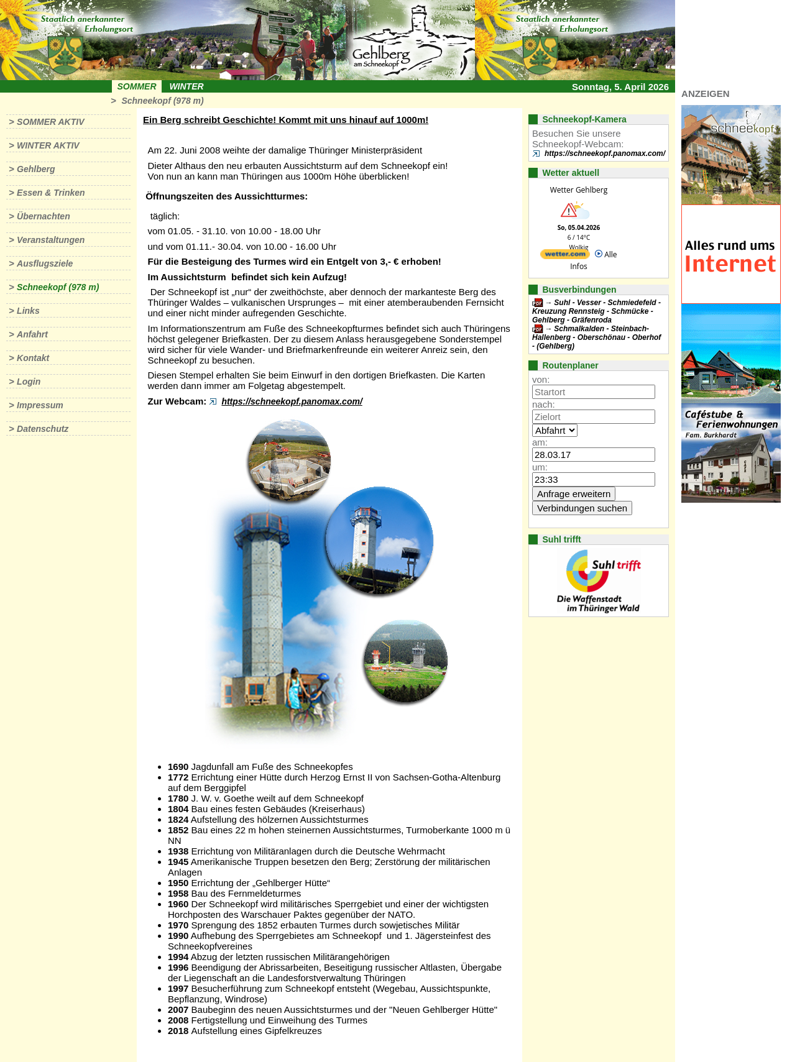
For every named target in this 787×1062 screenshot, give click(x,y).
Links (28, 311)
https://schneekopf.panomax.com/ (291, 401)
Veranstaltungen (51, 240)
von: (541, 379)
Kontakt (33, 358)
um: (540, 467)
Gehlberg (36, 169)
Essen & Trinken (51, 193)
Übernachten (43, 216)
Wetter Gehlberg (578, 190)
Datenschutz (42, 429)
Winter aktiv (48, 145)
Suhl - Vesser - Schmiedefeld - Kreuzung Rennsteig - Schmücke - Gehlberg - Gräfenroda (596, 311)
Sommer (137, 86)
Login (28, 382)
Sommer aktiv (50, 122)
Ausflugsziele (45, 263)
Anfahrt (32, 334)
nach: (543, 404)
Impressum (40, 405)
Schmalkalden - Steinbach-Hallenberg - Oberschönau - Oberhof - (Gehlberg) (596, 337)
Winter (186, 86)
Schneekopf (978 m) (162, 101)
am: (540, 442)
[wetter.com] (565, 256)
